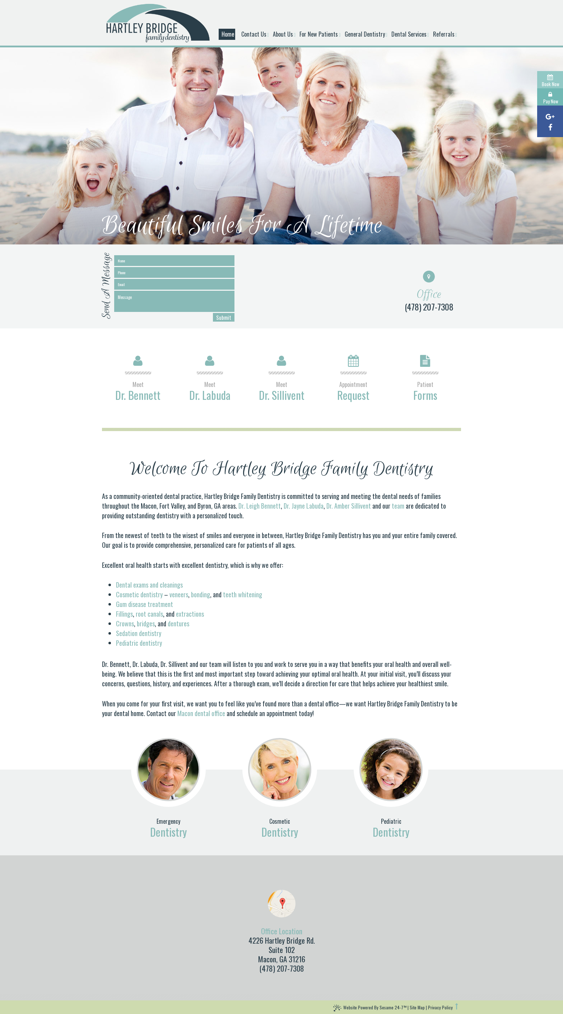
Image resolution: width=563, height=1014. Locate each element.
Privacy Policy (440, 1007)
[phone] (174, 272)
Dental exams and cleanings (149, 584)
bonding (200, 594)
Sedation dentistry (138, 633)
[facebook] (550, 126)
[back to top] (457, 1006)
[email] (174, 284)
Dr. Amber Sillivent (348, 505)
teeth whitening (242, 594)
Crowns (125, 623)
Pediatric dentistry (139, 643)
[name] (174, 260)
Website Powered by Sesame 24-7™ (369, 1008)
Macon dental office (201, 713)
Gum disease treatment (144, 604)
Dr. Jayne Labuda (304, 505)
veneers (178, 594)
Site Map (417, 1007)
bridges (146, 623)
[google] (550, 116)
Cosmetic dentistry (139, 594)
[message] (174, 301)
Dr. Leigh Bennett (259, 505)
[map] (281, 903)
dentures (178, 623)
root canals (149, 613)
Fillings (124, 613)
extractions (190, 613)
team (399, 505)
